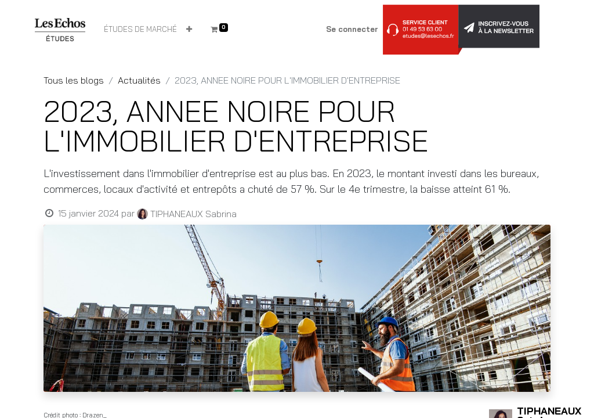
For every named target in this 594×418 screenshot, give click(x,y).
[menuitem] (140, 29)
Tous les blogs (74, 80)
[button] (189, 29)
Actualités (139, 80)
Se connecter (352, 29)
